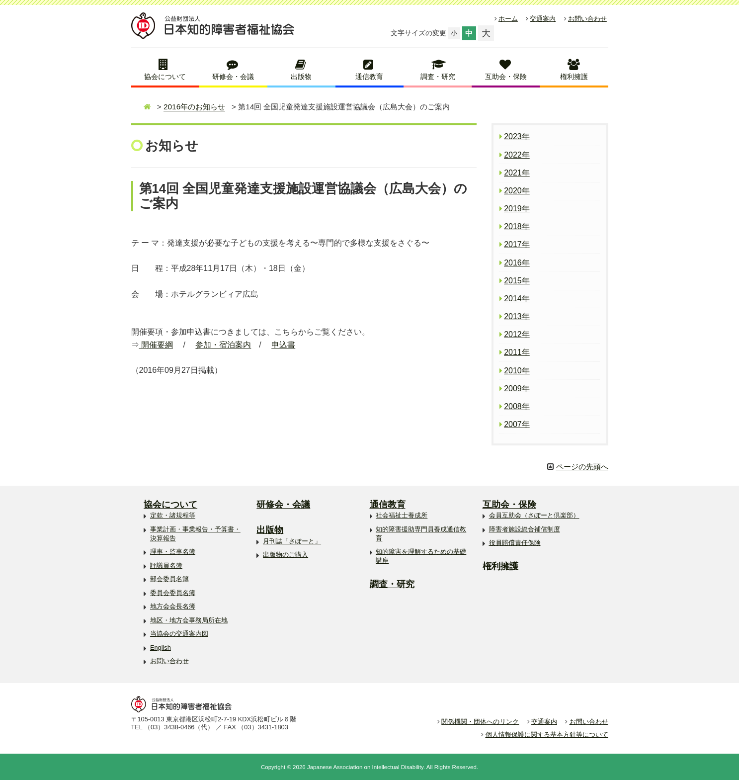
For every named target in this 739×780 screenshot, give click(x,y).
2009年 (517, 388)
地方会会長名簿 (172, 606)
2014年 (517, 298)
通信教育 (369, 77)
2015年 (517, 280)
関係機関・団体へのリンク (480, 721)
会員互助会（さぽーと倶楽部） (534, 515)
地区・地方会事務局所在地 (189, 620)
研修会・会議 (233, 77)
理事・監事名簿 (172, 551)
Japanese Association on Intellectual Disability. (366, 767)
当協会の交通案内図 (179, 633)
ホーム (508, 18)
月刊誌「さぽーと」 (292, 541)
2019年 (517, 208)
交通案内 (543, 18)
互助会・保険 (506, 77)
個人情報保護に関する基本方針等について (547, 734)
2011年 (517, 352)
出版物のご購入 (285, 554)
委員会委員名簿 (172, 593)
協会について (165, 77)
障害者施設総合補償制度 (524, 529)
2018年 (517, 226)
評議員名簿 (166, 565)
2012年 (517, 334)
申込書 (283, 345)
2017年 (517, 244)
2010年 (517, 370)
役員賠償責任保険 (515, 542)
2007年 (517, 424)
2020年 (517, 190)
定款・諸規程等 (172, 515)
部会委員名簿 (169, 579)
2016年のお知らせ (194, 106)
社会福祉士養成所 (401, 515)
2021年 (517, 173)
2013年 (517, 316)
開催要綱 (156, 345)
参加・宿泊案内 (223, 345)
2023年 (517, 136)
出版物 (301, 77)
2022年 (517, 155)
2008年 (517, 406)
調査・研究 (437, 77)
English (160, 647)
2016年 (517, 263)
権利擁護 (574, 77)
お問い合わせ (587, 18)
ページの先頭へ (582, 466)
